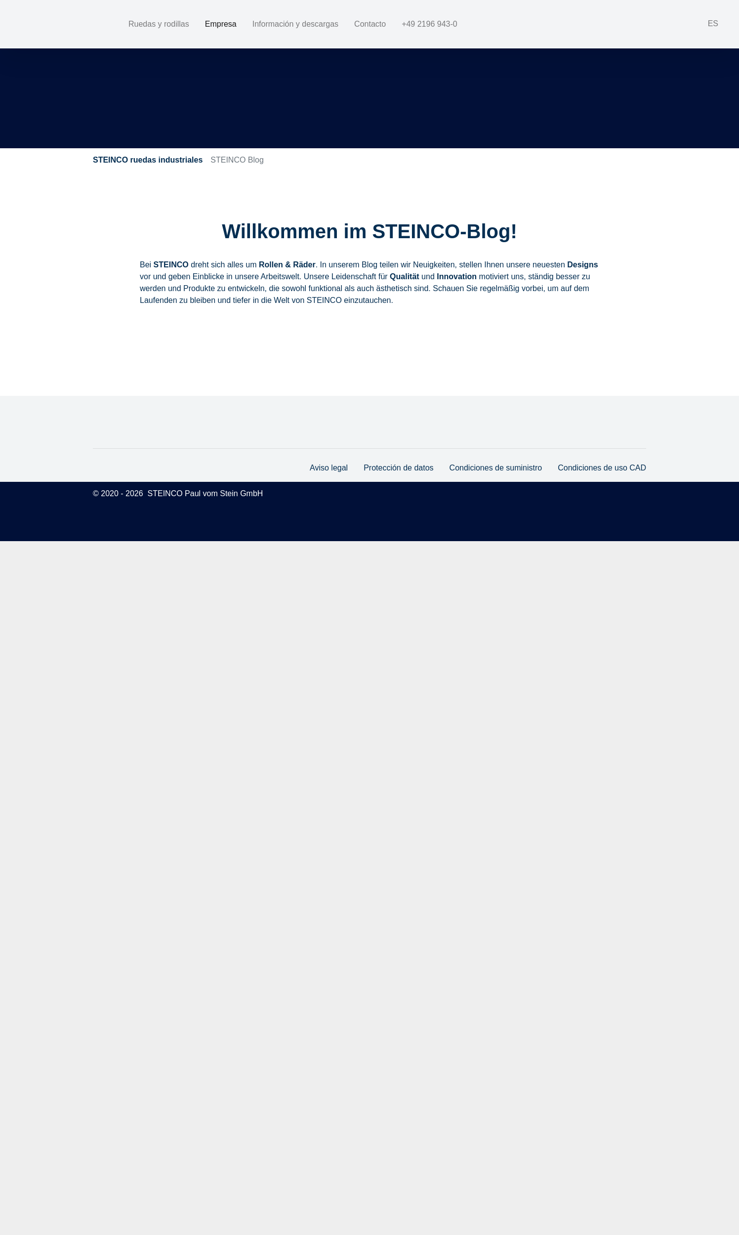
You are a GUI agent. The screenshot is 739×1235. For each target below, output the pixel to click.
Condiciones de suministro (494, 1161)
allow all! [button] (680, 1208)
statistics (624, 1177)
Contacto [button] (370, 24)
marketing (670, 1177)
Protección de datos (397, 1161)
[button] (706, 24)
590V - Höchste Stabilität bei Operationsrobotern (300, 408)
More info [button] (586, 1157)
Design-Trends (174, 335)
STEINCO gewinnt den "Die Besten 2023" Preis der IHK (321, 652)
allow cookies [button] (593, 1208)
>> (205, 373)
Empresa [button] (221, 24)
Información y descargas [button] (295, 24)
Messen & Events (340, 335)
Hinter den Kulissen (254, 335)
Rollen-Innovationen (427, 335)
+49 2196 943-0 (535, 23)
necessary (578, 1177)
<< (150, 373)
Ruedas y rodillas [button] (159, 24)
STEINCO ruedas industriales (148, 160)
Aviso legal (326, 1161)
